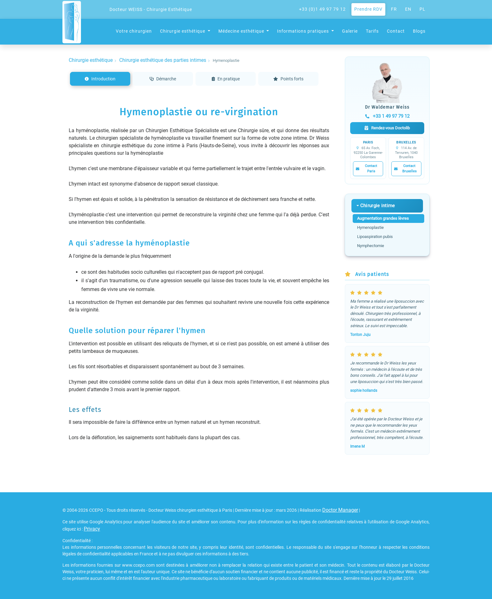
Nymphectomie (370, 245)
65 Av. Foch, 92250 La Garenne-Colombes (368, 152)
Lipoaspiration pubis (375, 236)
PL (422, 9)
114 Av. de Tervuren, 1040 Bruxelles (406, 152)
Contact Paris (366, 168)
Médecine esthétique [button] (241, 31)
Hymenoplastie (370, 227)
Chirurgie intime (377, 205)
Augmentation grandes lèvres (383, 218)
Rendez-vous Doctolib (387, 128)
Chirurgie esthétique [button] (183, 31)
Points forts (288, 78)
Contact (396, 31)
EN (408, 9)
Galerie (350, 31)
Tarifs (372, 31)
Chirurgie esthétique (91, 60)
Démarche (163, 78)
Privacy (92, 529)
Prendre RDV (368, 9)
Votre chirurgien (134, 31)
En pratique (226, 78)
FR (394, 9)
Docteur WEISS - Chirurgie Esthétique (151, 9)
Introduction (100, 78)
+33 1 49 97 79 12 (387, 116)
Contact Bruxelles (405, 168)
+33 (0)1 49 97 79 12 (322, 9)
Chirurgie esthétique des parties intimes (162, 60)
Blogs (419, 31)
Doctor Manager (340, 510)
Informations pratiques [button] (303, 31)
